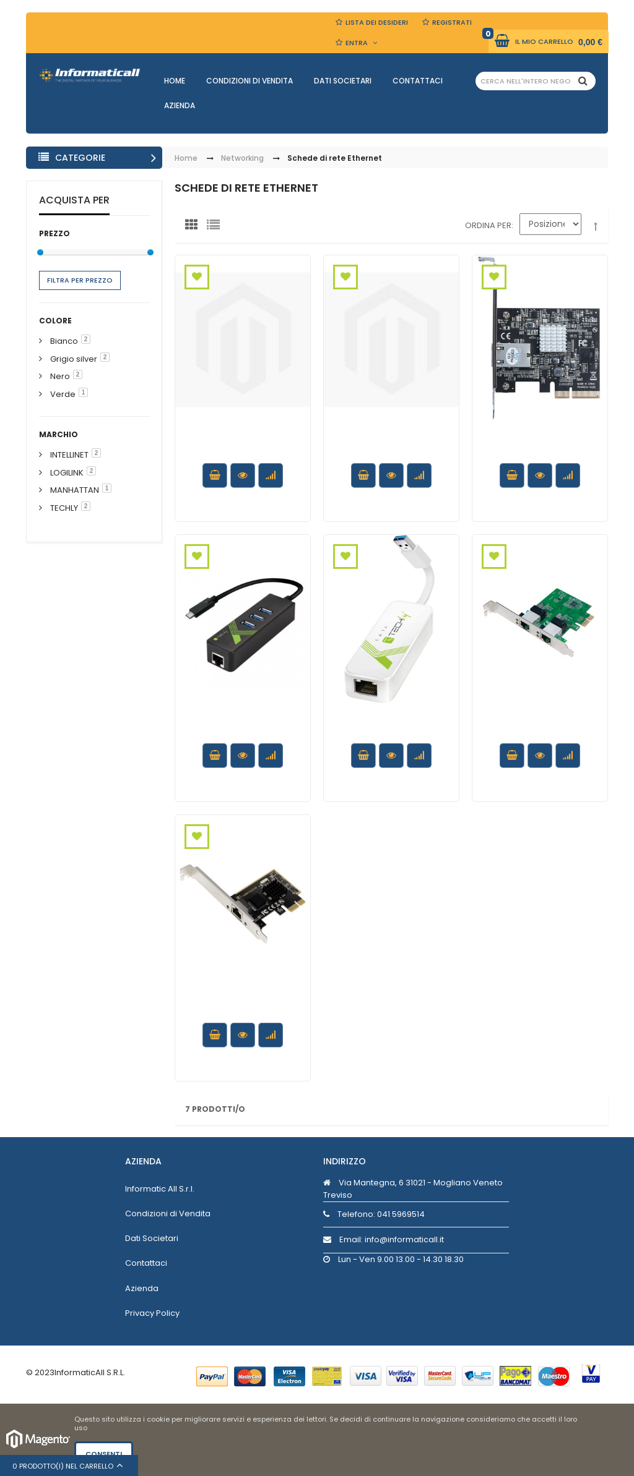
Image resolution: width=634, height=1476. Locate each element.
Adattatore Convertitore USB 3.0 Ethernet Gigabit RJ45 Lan (391, 733)
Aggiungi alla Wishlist (197, 277)
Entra (356, 43)
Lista (216, 227)
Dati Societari (342, 80)
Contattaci (418, 80)
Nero (60, 376)
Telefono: (374, 1214)
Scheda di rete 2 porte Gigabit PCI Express (540, 721)
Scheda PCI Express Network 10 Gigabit (539, 442)
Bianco (64, 341)
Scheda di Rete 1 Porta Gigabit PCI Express (243, 1001)
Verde (63, 394)
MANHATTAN (74, 490)
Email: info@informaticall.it (383, 1239)
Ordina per (488, 225)
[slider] (40, 252)
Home (174, 80)
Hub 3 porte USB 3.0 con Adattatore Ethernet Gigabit (391, 448)
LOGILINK (67, 473)
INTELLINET (69, 455)
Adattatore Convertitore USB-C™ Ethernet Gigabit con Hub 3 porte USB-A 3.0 (242, 733)
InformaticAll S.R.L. (89, 1372)
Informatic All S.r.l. (159, 1189)
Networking (242, 158)
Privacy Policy (152, 1313)
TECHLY (64, 508)
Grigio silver (73, 359)
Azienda (179, 105)
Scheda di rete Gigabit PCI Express (242, 442)
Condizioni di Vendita (249, 80)
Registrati (452, 22)
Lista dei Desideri (376, 22)
